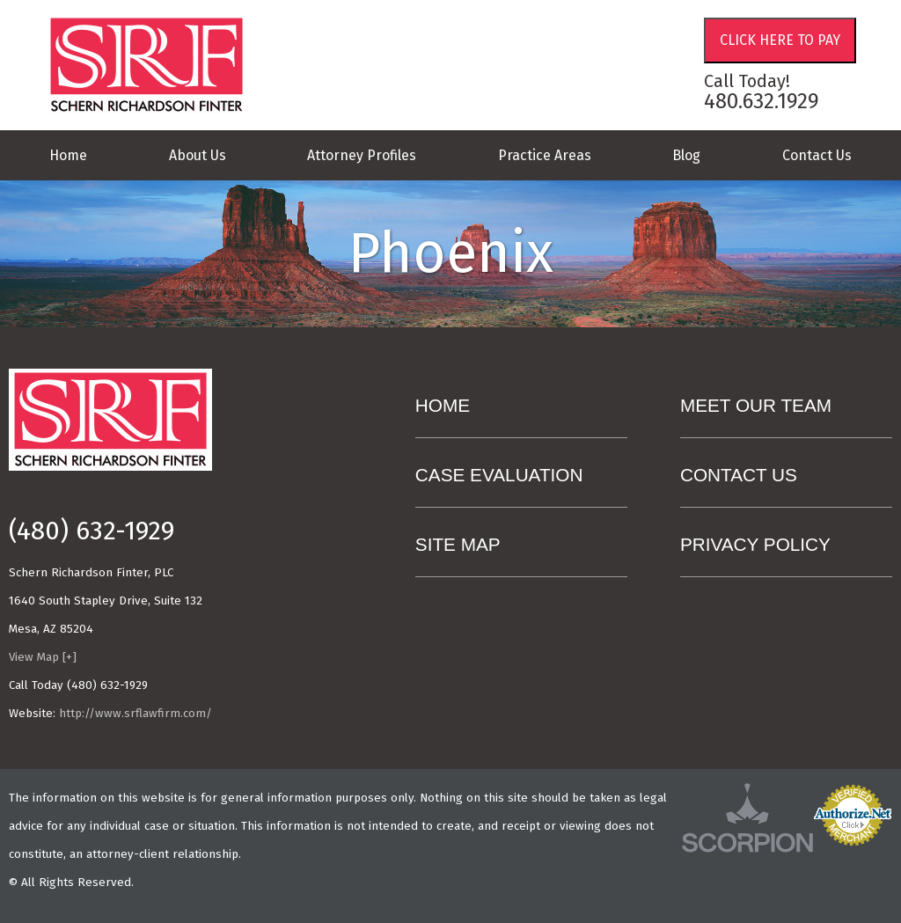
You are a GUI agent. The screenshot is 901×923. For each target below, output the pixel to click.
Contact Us (817, 155)
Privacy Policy (755, 544)
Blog (686, 155)
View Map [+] (43, 657)
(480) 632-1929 (91, 531)
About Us (197, 155)
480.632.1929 (761, 101)
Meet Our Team (755, 405)
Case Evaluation (499, 475)
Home (68, 155)
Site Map (458, 544)
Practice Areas (544, 155)
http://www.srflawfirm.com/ (135, 714)
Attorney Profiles (361, 155)
